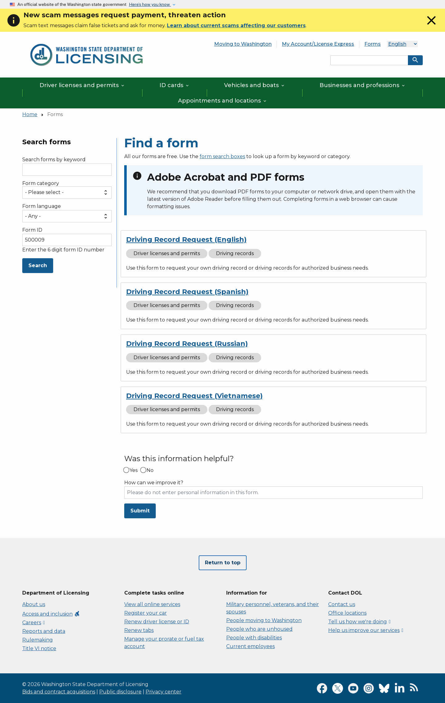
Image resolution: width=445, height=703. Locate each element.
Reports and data (43, 631)
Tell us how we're (359, 622)
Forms (372, 44)
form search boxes (222, 156)
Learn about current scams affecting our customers (236, 25)
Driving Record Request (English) (186, 239)
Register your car (145, 613)
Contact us (341, 604)
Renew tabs (139, 630)
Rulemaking (37, 640)
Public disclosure (120, 692)
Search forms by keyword (54, 159)
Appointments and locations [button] (222, 100)
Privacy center (163, 692)
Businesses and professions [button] (363, 85)
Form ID (32, 230)
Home (29, 114)
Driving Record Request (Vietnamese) (194, 396)
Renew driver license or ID (156, 622)
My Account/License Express (318, 44)
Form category (40, 183)
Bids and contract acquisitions (58, 692)
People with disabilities (254, 638)
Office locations (347, 613)
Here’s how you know (150, 4)
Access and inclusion (51, 614)
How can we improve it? (153, 483)
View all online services (152, 604)
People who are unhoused (259, 629)
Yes (133, 470)
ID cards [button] (174, 85)
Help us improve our (365, 630)
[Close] (431, 26)
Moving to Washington (243, 44)
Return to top (222, 563)
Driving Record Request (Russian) (187, 343)
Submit (140, 511)
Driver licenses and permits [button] (82, 85)
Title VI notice (39, 648)
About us (33, 604)
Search (37, 265)
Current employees (250, 646)
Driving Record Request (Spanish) (187, 292)
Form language (41, 206)
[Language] (402, 44)
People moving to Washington (264, 620)
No (150, 470)
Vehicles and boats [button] (254, 85)
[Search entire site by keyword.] (369, 60)
